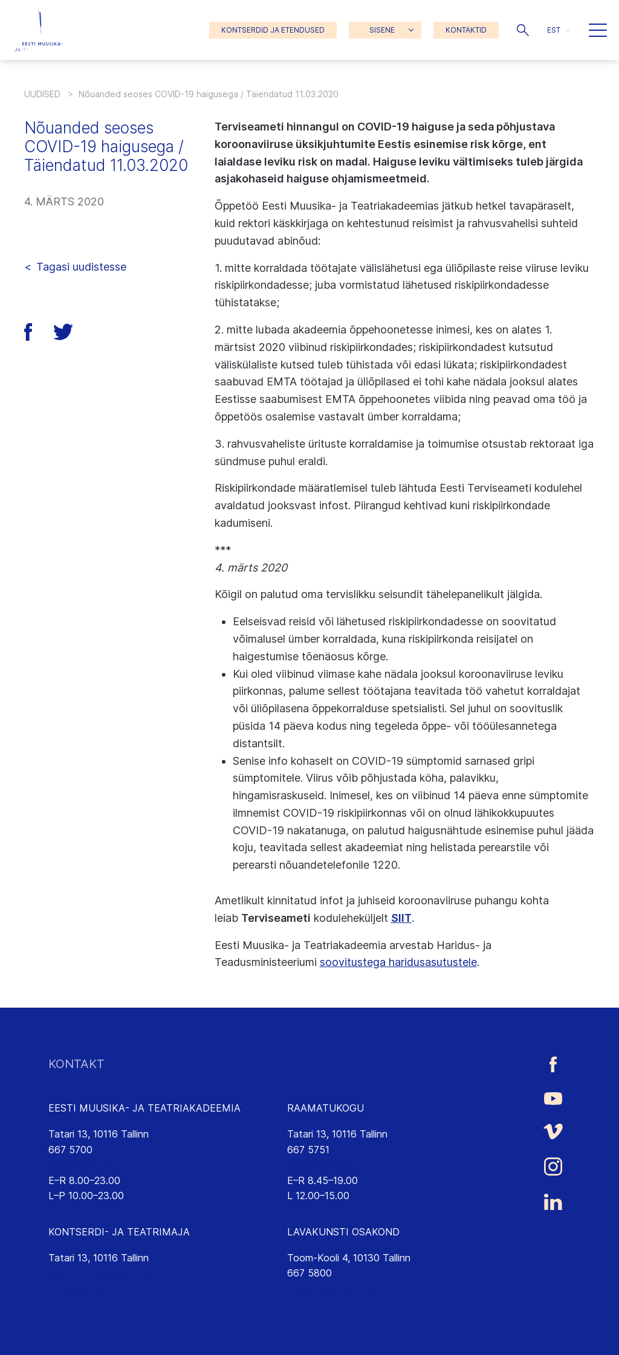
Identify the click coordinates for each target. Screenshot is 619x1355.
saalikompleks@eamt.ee (101, 1273)
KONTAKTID (466, 29)
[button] (523, 30)
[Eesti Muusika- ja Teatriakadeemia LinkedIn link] (553, 1202)
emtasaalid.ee (79, 1289)
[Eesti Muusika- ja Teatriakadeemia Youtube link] (553, 1097)
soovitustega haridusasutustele (398, 962)
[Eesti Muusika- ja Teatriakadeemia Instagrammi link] (553, 1166)
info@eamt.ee (79, 1165)
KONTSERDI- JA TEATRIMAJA (119, 1232)
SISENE (382, 29)
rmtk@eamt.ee (319, 1165)
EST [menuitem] (553, 29)
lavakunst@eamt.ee (331, 1289)
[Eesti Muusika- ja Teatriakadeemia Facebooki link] (553, 1064)
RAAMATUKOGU (325, 1108)
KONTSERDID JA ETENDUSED (273, 29)
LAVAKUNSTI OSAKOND (343, 1232)
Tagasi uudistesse (81, 266)
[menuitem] (559, 30)
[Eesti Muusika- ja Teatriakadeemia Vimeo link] (553, 1131)
